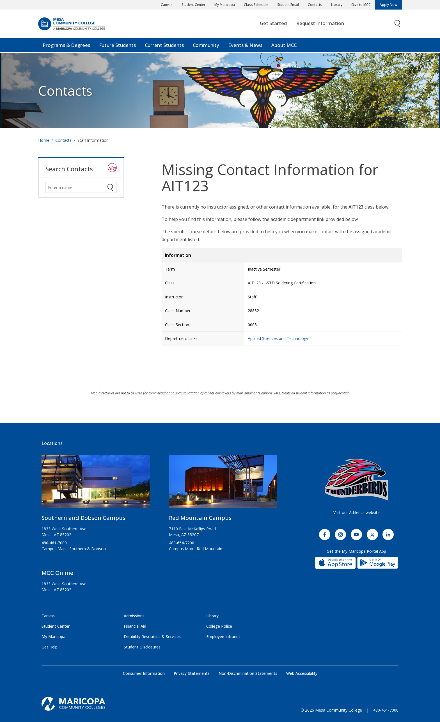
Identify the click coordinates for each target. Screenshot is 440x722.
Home (43, 140)
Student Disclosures (142, 647)
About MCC (284, 46)
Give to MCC (361, 4)
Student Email (288, 4)
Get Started (273, 24)
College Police (219, 626)
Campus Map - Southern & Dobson (74, 548)
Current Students (164, 46)
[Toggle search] (397, 24)
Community (206, 46)
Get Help (50, 647)
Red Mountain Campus (200, 518)
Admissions (134, 615)
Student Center (193, 4)
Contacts (315, 4)
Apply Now (388, 4)
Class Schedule (256, 4)
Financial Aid (135, 626)
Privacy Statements (192, 673)
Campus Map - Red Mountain (195, 548)
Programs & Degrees (66, 46)
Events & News (245, 46)
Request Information (320, 24)
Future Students (117, 46)
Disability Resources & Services (152, 636)
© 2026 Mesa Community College (331, 710)
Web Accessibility (301, 673)
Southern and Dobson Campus (83, 518)
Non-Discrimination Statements (248, 673)
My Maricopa (224, 4)
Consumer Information (144, 673)
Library (336, 4)
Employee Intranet (223, 636)
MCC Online (57, 573)
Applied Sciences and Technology (278, 338)
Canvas (167, 4)
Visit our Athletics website (356, 512)
